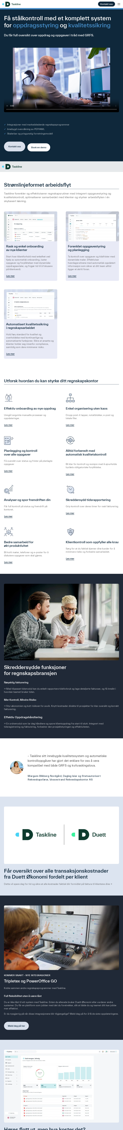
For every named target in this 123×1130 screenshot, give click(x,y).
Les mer (10, 275)
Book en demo (38, 145)
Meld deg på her (16, 1029)
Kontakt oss (106, 4)
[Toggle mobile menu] (119, 4)
